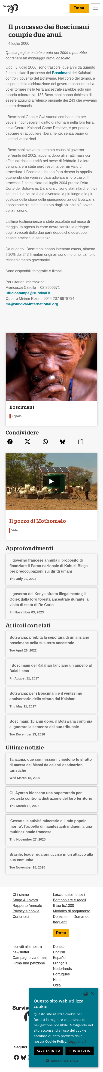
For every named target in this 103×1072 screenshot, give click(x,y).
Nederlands (62, 969)
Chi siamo (20, 895)
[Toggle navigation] (95, 7)
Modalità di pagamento (71, 911)
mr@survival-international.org (32, 304)
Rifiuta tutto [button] (80, 1051)
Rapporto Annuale (27, 906)
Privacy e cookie (25, 911)
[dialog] (63, 1027)
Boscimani (61, 73)
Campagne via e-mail (29, 958)
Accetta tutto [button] (48, 1051)
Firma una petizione (28, 963)
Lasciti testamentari (69, 895)
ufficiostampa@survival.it (28, 293)
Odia (57, 985)
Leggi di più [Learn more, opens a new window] (77, 1041)
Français (60, 963)
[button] (64, 1060)
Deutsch (60, 947)
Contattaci (20, 917)
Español (59, 958)
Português (61, 974)
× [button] (92, 993)
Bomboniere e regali (69, 900)
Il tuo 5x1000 (63, 906)
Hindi (57, 980)
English (59, 952)
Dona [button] (79, 8)
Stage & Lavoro (25, 900)
